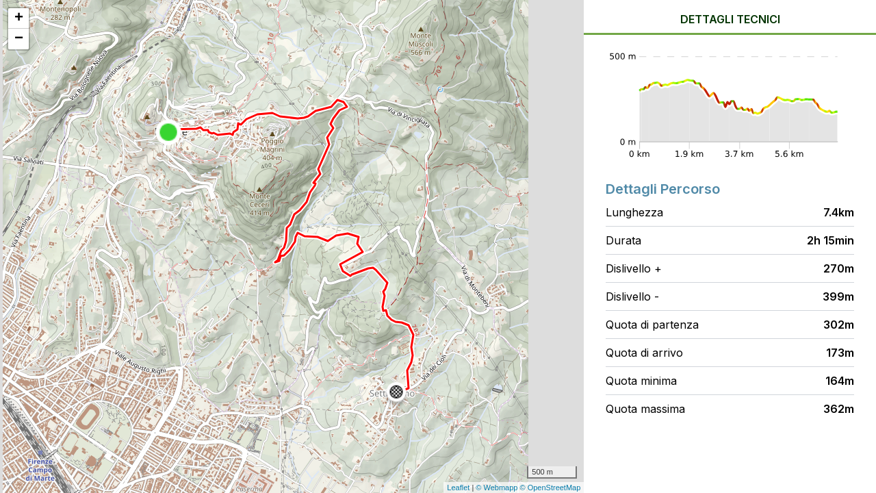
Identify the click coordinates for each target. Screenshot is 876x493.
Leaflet (458, 487)
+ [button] (18, 18)
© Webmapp (497, 487)
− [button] (18, 39)
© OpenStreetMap (550, 487)
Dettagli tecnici (730, 19)
